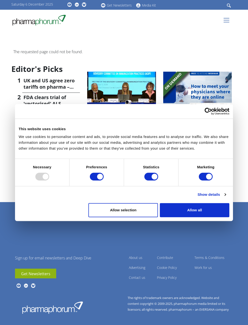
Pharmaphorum (52, 307)
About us (135, 257)
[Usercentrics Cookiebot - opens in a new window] (208, 111)
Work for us (203, 267)
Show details (209, 194)
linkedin (76, 4)
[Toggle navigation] (228, 20)
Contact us (137, 277)
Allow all (194, 210)
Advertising (137, 267)
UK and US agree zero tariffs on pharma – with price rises (49, 86)
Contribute (165, 257)
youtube (69, 4)
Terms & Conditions (209, 257)
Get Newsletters (119, 5)
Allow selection (123, 210)
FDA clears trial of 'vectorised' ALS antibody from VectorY (50, 103)
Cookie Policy (167, 267)
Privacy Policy (167, 277)
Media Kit (149, 5)
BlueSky (84, 4)
